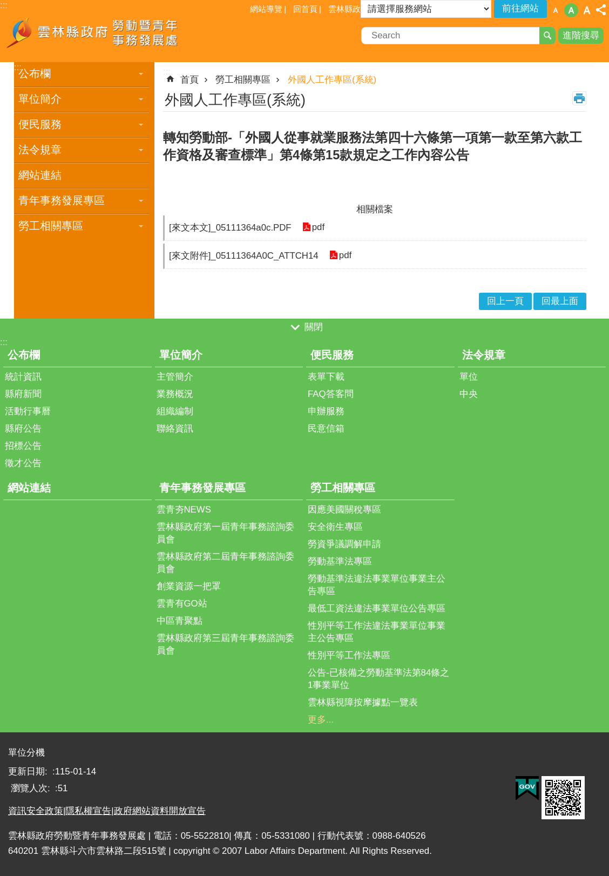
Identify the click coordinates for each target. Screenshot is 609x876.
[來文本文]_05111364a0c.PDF (230, 228)
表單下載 (326, 377)
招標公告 (23, 446)
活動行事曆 (28, 411)
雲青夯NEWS (184, 509)
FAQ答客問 (331, 394)
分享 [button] (601, 10)
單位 (468, 377)
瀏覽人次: (31, 788)
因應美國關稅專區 (344, 509)
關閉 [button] (313, 327)
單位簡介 (40, 99)
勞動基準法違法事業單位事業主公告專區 (376, 585)
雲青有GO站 (182, 603)
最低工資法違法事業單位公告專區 (376, 608)
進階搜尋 (581, 35)
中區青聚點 (179, 621)
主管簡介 (175, 377)
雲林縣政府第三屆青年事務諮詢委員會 (225, 644)
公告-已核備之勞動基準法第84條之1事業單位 (378, 679)
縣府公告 (23, 428)
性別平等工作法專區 (349, 655)
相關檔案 (374, 209)
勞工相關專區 (50, 226)
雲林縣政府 (348, 9)
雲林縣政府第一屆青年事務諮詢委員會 (225, 533)
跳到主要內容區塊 (5, 5)
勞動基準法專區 (340, 561)
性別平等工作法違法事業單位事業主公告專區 (376, 632)
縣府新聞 (23, 394)
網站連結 (40, 175)
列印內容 (579, 98)
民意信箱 (326, 428)
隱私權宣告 (88, 811)
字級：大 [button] (587, 10)
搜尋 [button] (547, 35)
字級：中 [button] (571, 10)
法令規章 (40, 150)
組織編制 (175, 411)
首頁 (189, 80)
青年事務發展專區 (61, 200)
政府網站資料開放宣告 (160, 811)
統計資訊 (23, 377)
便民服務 (40, 124)
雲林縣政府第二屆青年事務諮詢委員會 (225, 562)
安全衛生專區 (335, 527)
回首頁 (305, 9)
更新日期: (29, 771)
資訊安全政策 (35, 811)
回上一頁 (505, 301)
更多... (321, 720)
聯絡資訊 (175, 428)
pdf (318, 228)
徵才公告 (23, 463)
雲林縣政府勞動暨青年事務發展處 (94, 36)
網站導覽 (266, 9)
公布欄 (34, 73)
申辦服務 (326, 411)
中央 (468, 394)
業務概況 (175, 394)
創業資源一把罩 (189, 586)
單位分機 (26, 752)
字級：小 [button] (556, 10)
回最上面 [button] (560, 301)
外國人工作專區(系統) (332, 80)
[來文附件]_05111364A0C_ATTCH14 (244, 256)
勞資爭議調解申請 (344, 544)
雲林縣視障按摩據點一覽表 (363, 702)
